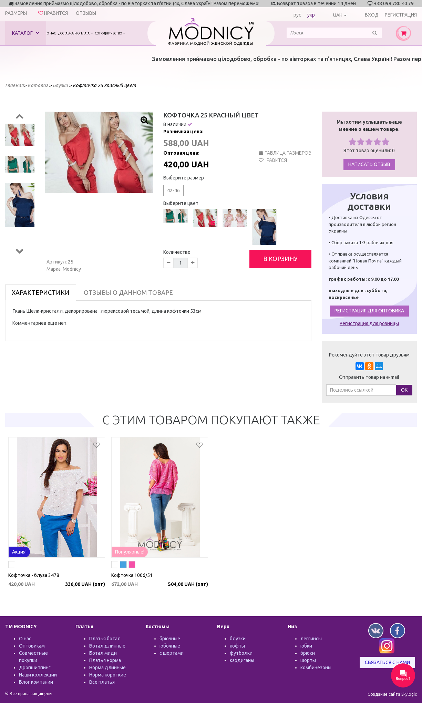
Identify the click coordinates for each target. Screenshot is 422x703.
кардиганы (242, 660)
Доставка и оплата (74, 33)
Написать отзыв (369, 164)
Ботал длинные (107, 646)
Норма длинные (107, 667)
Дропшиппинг (35, 667)
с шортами (171, 653)
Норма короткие (107, 675)
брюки (307, 653)
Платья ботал (105, 638)
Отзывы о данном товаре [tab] (128, 292)
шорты (308, 660)
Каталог (25, 33)
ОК (404, 390)
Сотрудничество (109, 33)
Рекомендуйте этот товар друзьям (369, 355)
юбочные (169, 646)
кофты (237, 646)
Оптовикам (32, 646)
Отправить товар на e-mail (369, 377)
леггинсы (311, 638)
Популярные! (129, 552)
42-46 (173, 190)
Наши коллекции (38, 675)
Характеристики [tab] (41, 292)
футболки (241, 653)
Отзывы (86, 13)
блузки (238, 638)
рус (297, 15)
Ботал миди (103, 653)
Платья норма (105, 660)
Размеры (16, 13)
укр (311, 15)
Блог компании (36, 682)
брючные (169, 638)
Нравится (275, 160)
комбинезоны (315, 667)
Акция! (19, 552)
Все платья (102, 682)
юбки (306, 646)
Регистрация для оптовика (369, 310)
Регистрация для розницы (369, 323)
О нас (51, 33)
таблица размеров (285, 153)
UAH (337, 15)
